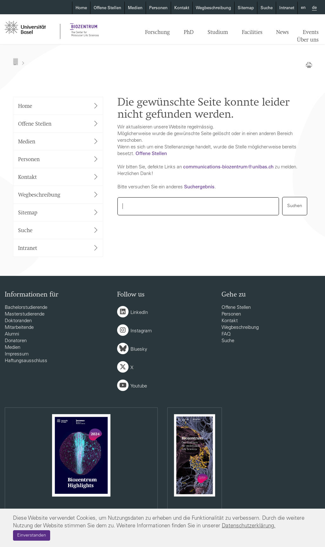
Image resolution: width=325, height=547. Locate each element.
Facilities (252, 32)
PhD (189, 32)
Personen (158, 8)
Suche (267, 8)
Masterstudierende (24, 314)
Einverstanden (31, 535)
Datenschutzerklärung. (248, 526)
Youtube (138, 386)
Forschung (157, 32)
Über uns (308, 40)
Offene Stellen (107, 8)
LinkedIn (139, 312)
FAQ (226, 334)
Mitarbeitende (19, 327)
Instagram (141, 331)
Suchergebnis (199, 187)
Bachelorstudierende (26, 307)
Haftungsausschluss (26, 361)
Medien (135, 8)
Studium (218, 32)
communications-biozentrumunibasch (228, 167)
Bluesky (138, 349)
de (314, 8)
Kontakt (181, 8)
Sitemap (246, 8)
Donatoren (16, 341)
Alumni (12, 334)
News (282, 32)
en (303, 8)
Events (311, 32)
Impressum (17, 354)
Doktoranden (18, 321)
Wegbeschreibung (213, 8)
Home (81, 8)
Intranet (286, 8)
